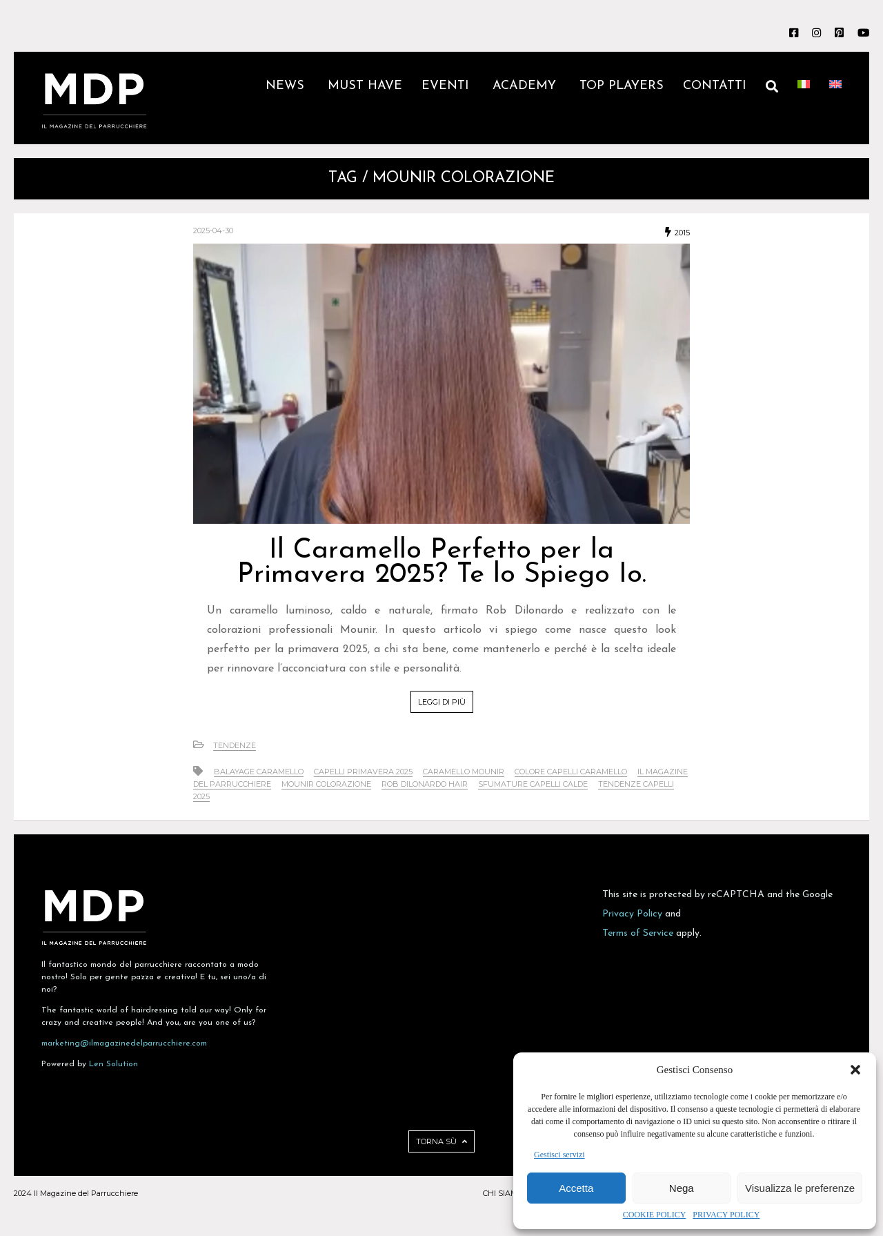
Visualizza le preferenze (800, 1188)
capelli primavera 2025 (363, 771)
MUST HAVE (365, 85)
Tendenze (234, 745)
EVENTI (447, 85)
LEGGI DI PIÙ (442, 702)
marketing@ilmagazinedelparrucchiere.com (124, 1043)
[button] (855, 1070)
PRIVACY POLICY (726, 1214)
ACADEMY (526, 85)
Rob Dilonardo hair (424, 784)
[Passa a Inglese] (835, 98)
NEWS (287, 85)
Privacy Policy (632, 914)
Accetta (576, 1188)
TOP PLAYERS (621, 85)
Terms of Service (637, 933)
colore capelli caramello (571, 771)
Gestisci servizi (559, 1154)
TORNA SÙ (441, 1141)
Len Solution (113, 1064)
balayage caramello (259, 771)
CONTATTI (714, 85)
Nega (681, 1188)
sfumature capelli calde (533, 784)
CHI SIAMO (503, 1193)
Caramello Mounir (463, 771)
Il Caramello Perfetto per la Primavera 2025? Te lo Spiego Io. (441, 563)
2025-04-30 (213, 230)
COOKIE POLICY (654, 1214)
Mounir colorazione (326, 784)
